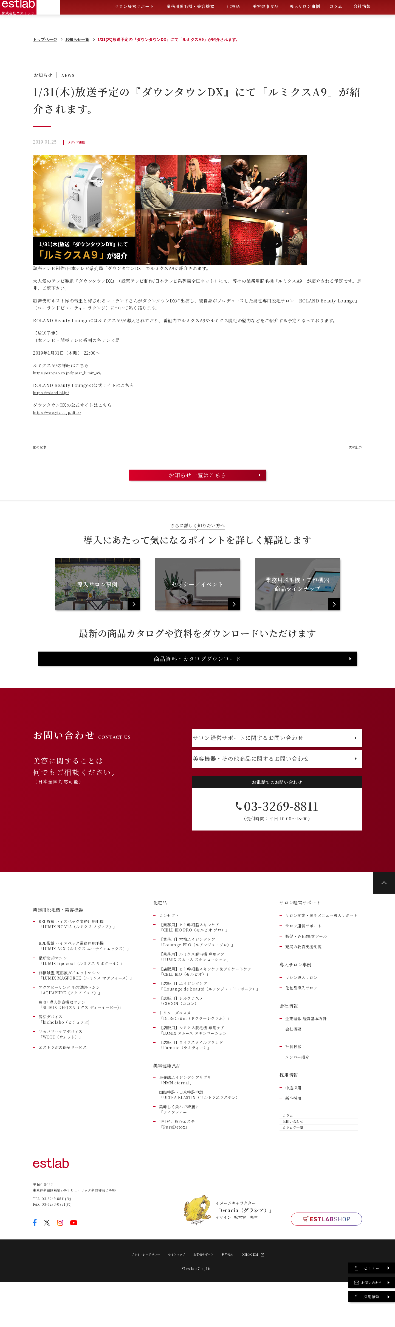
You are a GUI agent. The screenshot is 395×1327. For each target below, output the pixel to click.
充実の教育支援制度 (303, 981)
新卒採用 (293, 1133)
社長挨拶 (293, 1081)
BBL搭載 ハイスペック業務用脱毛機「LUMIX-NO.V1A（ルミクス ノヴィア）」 (78, 959)
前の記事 (42, 447)
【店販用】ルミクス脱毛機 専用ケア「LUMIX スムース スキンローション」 (195, 1065)
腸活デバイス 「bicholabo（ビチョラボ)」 (66, 1054)
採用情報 (289, 1110)
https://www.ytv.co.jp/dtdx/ (64, 412)
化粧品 (233, 20)
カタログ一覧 (293, 1176)
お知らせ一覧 (77, 39)
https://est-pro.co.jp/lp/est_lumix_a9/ (76, 373)
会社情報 (362, 20)
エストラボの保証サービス (63, 1082)
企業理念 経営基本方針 (306, 1053)
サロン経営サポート (134, 20)
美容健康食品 (266, 20)
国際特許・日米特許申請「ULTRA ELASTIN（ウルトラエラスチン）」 (201, 1130)
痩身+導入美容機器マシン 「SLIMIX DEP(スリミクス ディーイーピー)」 (81, 1040)
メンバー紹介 (297, 1092)
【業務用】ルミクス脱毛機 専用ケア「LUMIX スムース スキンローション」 (195, 992)
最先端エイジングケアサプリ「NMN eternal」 (185, 1115)
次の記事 (353, 447)
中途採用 (293, 1123)
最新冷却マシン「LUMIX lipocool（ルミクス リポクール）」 (82, 996)
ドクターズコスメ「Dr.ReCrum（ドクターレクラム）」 (195, 1050)
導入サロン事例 (305, 20)
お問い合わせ (293, 1164)
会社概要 (293, 1064)
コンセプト (169, 950)
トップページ (45, 39)
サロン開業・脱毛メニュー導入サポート (321, 950)
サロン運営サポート (303, 961)
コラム (336, 20)
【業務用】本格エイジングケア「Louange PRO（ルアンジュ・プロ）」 (197, 977)
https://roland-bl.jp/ (56, 392)
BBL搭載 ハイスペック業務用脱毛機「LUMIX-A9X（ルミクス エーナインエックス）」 (85, 981)
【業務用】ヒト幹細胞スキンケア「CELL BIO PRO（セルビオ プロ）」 (194, 962)
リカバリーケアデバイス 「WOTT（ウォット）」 (61, 1069)
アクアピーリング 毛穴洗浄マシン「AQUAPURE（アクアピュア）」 (70, 1025)
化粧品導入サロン (301, 1023)
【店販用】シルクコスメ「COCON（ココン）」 (181, 1036)
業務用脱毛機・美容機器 (191, 20)
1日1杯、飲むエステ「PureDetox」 (177, 1159)
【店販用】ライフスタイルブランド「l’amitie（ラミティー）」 (191, 1080)
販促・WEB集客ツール (306, 971)
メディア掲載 (79, 142)
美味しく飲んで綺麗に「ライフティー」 (179, 1144)
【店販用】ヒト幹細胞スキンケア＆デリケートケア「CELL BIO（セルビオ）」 (205, 1006)
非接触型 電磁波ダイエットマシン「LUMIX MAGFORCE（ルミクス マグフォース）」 (86, 1010)
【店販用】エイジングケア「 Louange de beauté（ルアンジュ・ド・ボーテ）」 (209, 1021)
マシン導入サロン (301, 1012)
